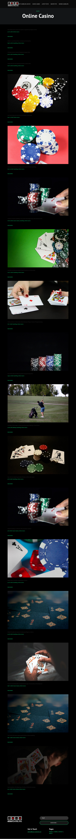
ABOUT (51, 834)
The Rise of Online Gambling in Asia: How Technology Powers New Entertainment (25, 218)
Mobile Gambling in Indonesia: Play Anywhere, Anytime (19, 529)
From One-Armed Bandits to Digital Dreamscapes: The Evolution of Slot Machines (25, 684)
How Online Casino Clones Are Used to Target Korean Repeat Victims (22, 30)
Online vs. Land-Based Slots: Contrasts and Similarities (19, 41)
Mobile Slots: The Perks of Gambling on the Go (17, 580)
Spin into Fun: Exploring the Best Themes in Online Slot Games (21, 477)
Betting (14, 427)
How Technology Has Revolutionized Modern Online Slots (20, 115)
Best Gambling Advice (24, 4)
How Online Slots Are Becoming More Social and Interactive (20, 374)
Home (15, 4)
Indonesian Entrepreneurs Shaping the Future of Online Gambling (22, 167)
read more (10, 36)
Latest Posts (45, 4)
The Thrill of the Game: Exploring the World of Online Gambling (21, 735)
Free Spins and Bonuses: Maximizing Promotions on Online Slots (21, 270)
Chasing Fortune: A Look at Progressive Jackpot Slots (19, 52)
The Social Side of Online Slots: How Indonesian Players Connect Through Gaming (25, 322)
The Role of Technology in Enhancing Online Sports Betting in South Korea (23, 425)
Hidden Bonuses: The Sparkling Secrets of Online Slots (19, 63)
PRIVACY (51, 832)
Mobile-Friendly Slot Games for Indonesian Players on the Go (21, 632)
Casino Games (36, 4)
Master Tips (54, 4)
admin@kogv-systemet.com (34, 832)
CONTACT (60, 832)
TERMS (55, 832)
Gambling (15, 43)
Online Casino (16, 32)
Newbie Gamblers (63, 4)
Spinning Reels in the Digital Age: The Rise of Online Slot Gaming (21, 787)
